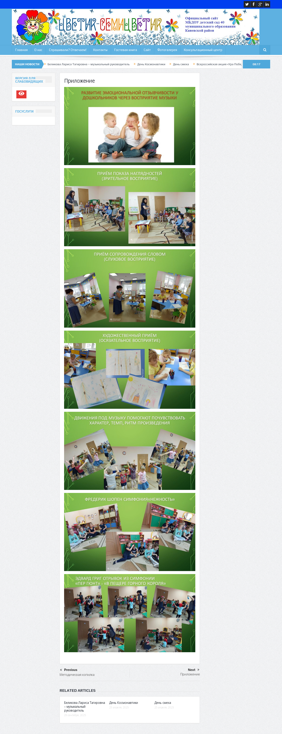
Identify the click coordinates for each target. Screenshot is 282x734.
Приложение (190, 674)
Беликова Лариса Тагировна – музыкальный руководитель (88, 64)
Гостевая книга (125, 50)
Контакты (100, 50)
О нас (38, 50)
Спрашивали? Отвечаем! (67, 50)
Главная (21, 50)
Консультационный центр (203, 50)
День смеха (181, 64)
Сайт (147, 50)
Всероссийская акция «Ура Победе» (221, 64)
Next (193, 669)
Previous (68, 670)
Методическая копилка (77, 674)
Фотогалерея (167, 50)
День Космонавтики (151, 64)
